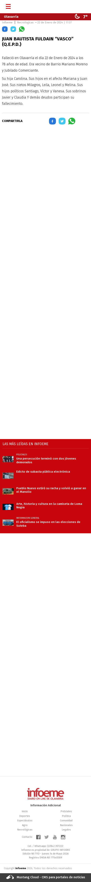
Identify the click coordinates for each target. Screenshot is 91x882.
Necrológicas (24, 829)
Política (66, 815)
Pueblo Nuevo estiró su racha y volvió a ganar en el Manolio (51, 489)
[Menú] (8, 5)
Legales (66, 829)
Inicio (25, 811)
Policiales (66, 811)
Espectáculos (24, 820)
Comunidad (66, 820)
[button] (5, 29)
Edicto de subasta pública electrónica (43, 471)
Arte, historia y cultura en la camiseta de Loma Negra (49, 505)
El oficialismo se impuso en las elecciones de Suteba (48, 523)
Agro (25, 825)
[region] (45, 162)
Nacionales (66, 825)
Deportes (24, 815)
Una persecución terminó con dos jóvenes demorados (46, 460)
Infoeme (7, 22)
